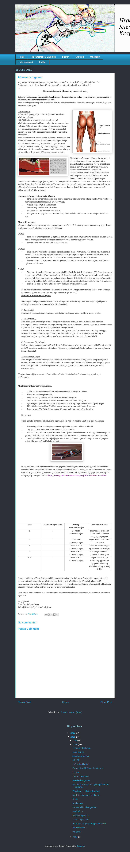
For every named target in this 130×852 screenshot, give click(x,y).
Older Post (106, 702)
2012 (73, 733)
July (75, 740)
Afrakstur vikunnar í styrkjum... (86, 795)
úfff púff (75, 760)
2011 (73, 737)
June (75, 744)
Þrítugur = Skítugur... (82, 748)
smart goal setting (80, 756)
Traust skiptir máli (80, 819)
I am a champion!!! (80, 776)
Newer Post (24, 702)
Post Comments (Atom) (71, 712)
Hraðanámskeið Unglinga (43, 57)
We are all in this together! (84, 807)
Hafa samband (26, 62)
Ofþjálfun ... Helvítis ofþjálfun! (85, 791)
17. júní (75, 772)
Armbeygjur (77, 803)
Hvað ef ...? (77, 811)
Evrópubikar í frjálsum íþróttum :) (87, 768)
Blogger (80, 846)
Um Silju (80, 57)
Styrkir (75, 799)
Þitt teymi (76, 832)
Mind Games (78, 752)
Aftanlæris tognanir (81, 780)
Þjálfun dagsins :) (80, 815)
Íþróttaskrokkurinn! (80, 764)
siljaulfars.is (30, 11)
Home (21, 57)
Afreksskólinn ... (79, 827)
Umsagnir (95, 57)
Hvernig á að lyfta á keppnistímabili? (89, 823)
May (75, 837)
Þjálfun (65, 57)
